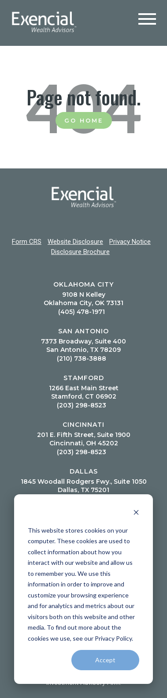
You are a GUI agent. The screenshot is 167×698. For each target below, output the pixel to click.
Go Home (83, 120)
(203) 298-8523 (81, 405)
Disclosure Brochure (80, 252)
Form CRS (26, 242)
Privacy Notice (130, 242)
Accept (105, 660)
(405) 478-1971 (81, 312)
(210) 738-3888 (81, 358)
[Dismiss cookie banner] (136, 513)
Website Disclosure (75, 242)
